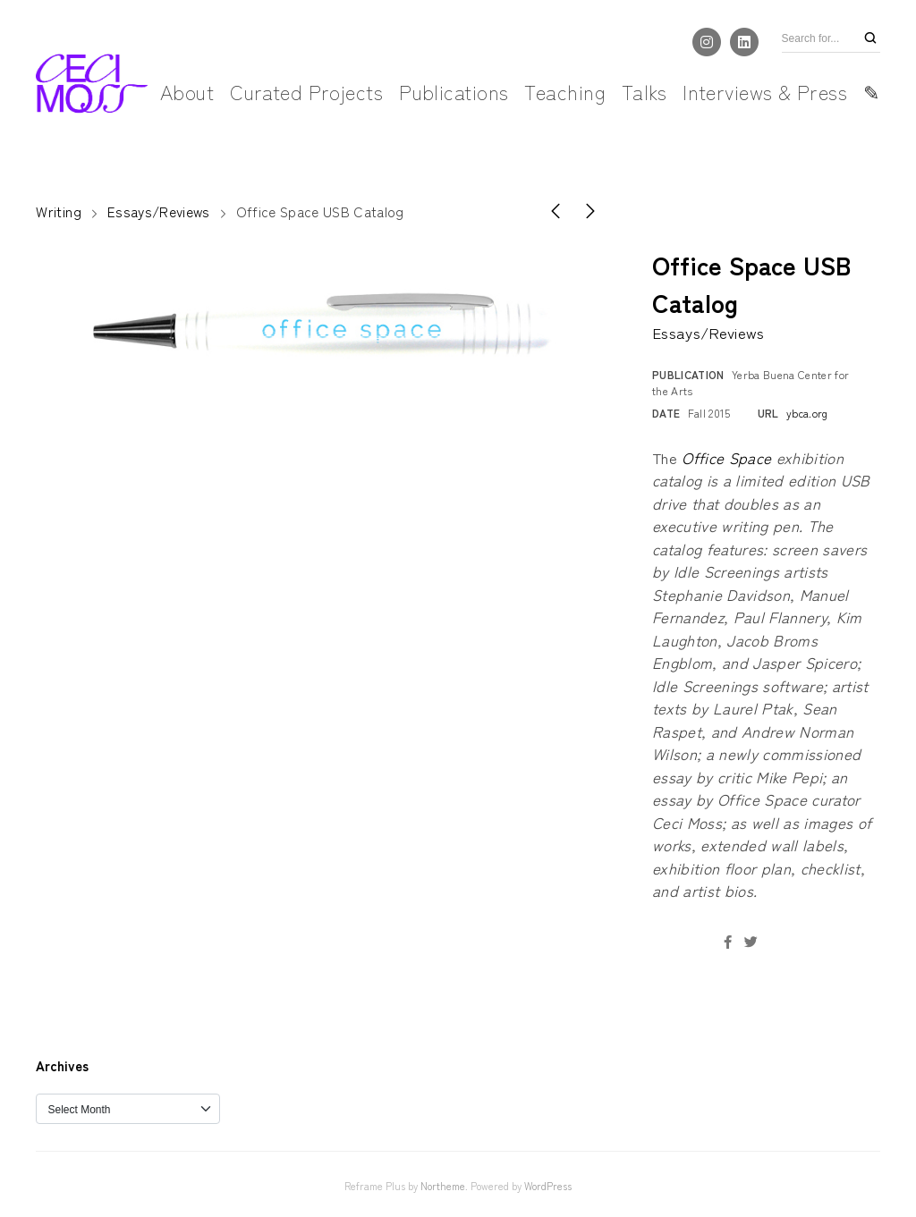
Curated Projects (306, 91)
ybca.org (807, 412)
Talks (644, 91)
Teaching (565, 91)
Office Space (726, 457)
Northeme (442, 1186)
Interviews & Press (765, 91)
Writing (58, 211)
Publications (453, 91)
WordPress (548, 1186)
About (187, 91)
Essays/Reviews (158, 211)
